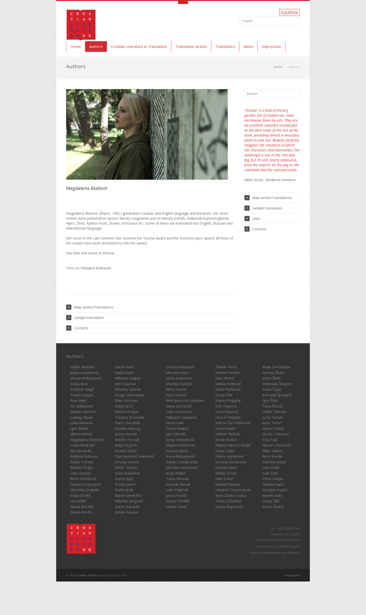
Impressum (271, 46)
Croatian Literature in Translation (139, 46)
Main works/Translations (90, 307)
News (248, 46)
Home (75, 46)
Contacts (77, 328)
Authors (96, 46)
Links (252, 218)
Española (289, 12)
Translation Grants (191, 46)
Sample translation (85, 317)
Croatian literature (88, 575)
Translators (225, 46)
